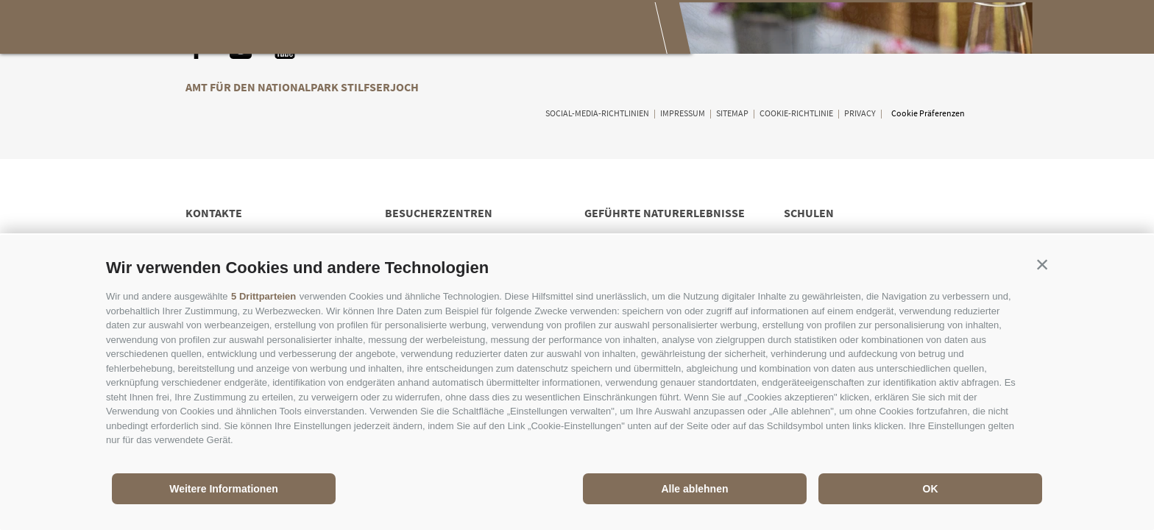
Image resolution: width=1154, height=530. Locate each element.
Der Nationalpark (260, 27)
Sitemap (732, 113)
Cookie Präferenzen (928, 113)
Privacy (860, 113)
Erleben (371, 27)
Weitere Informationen (223, 489)
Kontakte (213, 212)
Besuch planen (564, 27)
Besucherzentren (438, 212)
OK (930, 489)
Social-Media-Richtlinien (597, 113)
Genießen (457, 27)
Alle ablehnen (694, 489)
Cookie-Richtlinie (796, 113)
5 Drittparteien (263, 296)
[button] (1042, 264)
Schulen (809, 212)
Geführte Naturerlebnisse (664, 212)
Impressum (682, 113)
